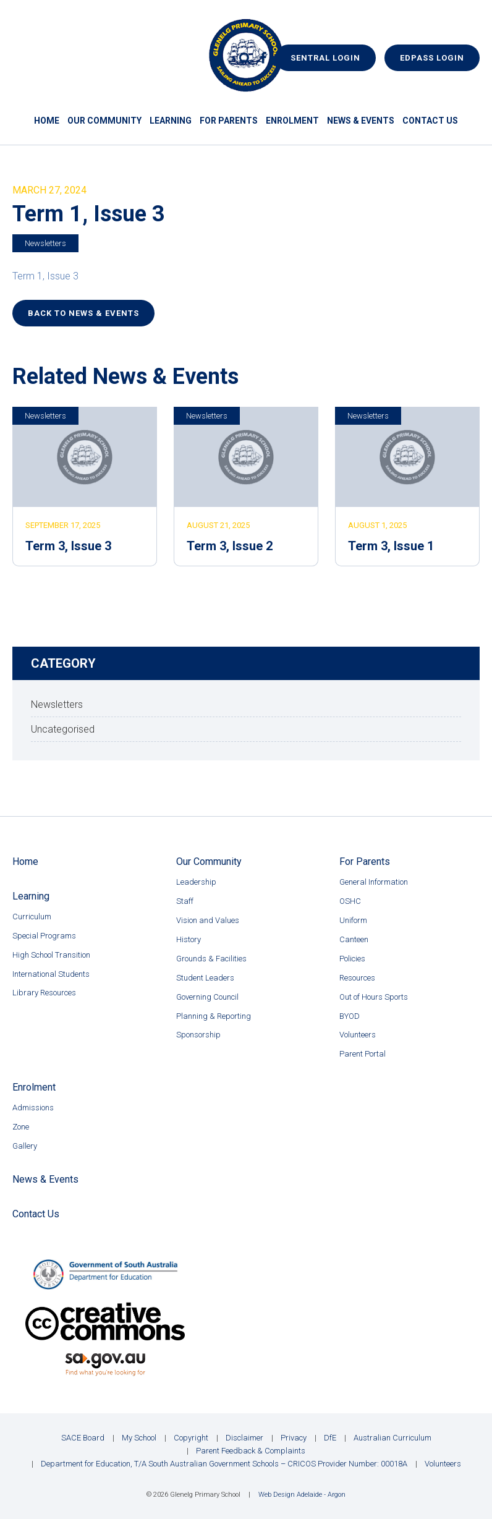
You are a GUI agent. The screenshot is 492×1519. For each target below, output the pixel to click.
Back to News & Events (83, 313)
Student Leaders (205, 977)
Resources (357, 977)
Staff (184, 901)
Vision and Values (207, 920)
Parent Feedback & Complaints (250, 1450)
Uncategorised (63, 729)
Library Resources (44, 992)
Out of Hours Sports (373, 997)
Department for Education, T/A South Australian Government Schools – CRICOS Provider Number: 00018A (224, 1463)
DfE (330, 1437)
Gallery (24, 1146)
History (188, 939)
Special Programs (44, 935)
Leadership (196, 882)
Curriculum (31, 916)
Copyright (191, 1437)
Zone (20, 1126)
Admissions (33, 1107)
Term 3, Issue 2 (230, 545)
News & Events (360, 121)
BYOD (349, 1016)
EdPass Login (432, 57)
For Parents (229, 121)
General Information (373, 882)
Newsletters (45, 243)
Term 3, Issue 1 (391, 545)
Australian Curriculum (392, 1437)
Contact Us (430, 121)
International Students (51, 974)
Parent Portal (362, 1053)
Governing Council (207, 997)
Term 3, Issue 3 (68, 545)
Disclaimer (244, 1437)
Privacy (294, 1437)
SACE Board (82, 1437)
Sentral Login (325, 57)
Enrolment (292, 121)
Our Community (104, 121)
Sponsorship (198, 1034)
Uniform (353, 920)
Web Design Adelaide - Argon (302, 1495)
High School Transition (51, 954)
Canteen (353, 939)
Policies (352, 958)
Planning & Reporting (213, 1016)
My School (139, 1437)
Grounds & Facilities (211, 958)
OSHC (350, 901)
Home (46, 121)
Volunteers (357, 1034)
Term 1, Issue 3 (45, 276)
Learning (171, 121)
